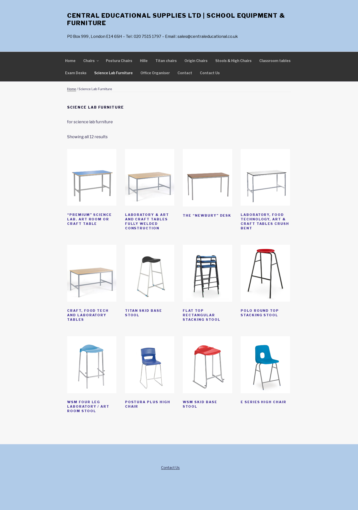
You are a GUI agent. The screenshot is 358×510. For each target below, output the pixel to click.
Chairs (91, 61)
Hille (144, 61)
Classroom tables (275, 61)
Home (70, 61)
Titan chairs (166, 61)
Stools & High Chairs (233, 61)
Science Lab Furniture (113, 73)
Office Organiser (155, 73)
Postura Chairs (119, 61)
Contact (185, 73)
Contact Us (210, 73)
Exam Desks (76, 73)
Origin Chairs (196, 61)
